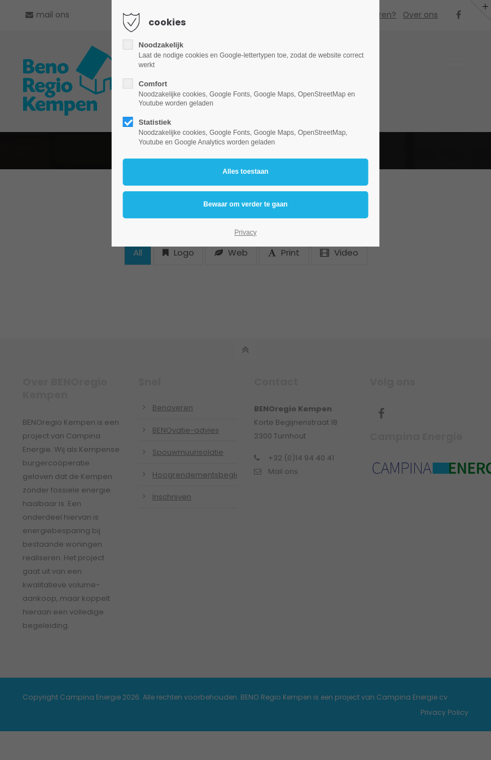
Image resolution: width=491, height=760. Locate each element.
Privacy (245, 232)
